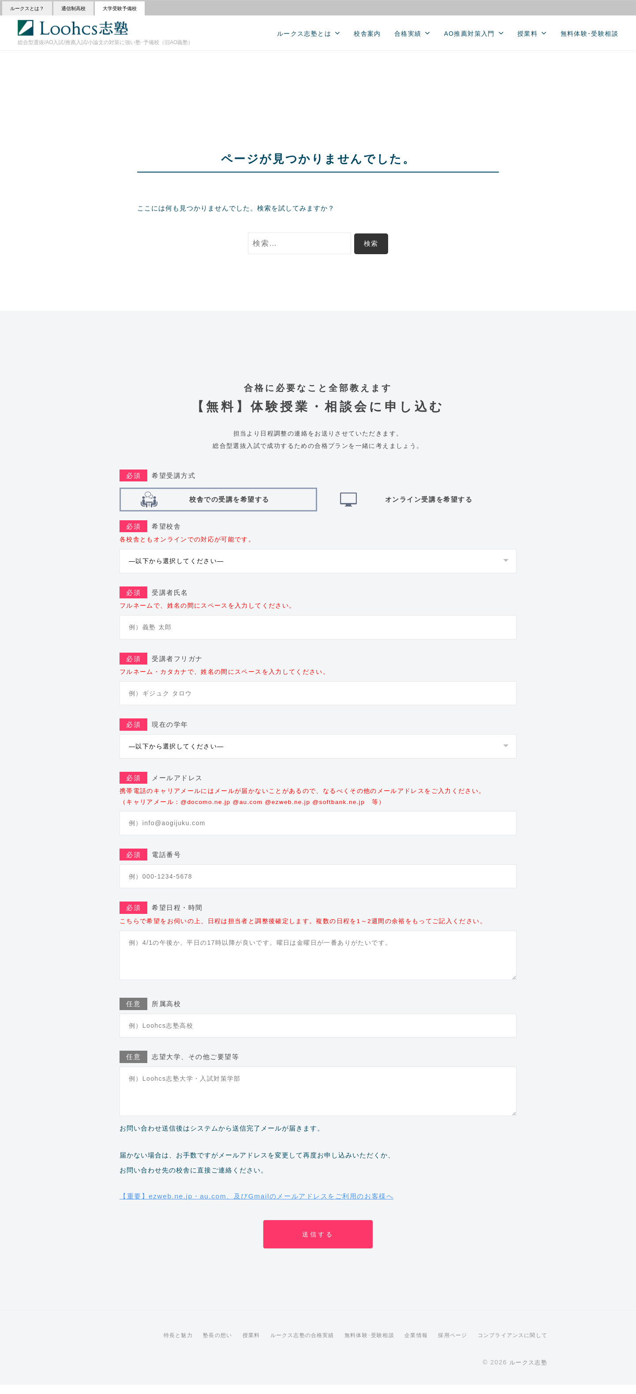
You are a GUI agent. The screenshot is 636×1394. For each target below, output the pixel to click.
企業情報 (406, 1344)
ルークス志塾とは (304, 33)
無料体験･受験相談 (589, 33)
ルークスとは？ (27, 8)
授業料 (527, 33)
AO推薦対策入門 (469, 33)
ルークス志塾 (526, 1371)
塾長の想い (194, 1344)
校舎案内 (367, 33)
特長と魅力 (152, 1344)
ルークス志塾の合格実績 (284, 1344)
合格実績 (408, 33)
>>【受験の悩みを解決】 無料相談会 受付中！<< (318, 57)
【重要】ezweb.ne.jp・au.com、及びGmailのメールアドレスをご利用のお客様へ (273, 1200)
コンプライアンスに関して (509, 1344)
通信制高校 (73, 8)
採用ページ (445, 1344)
